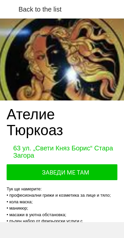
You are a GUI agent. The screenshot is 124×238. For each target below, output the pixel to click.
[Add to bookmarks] (90, 230)
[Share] (34, 230)
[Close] (9, 9)
